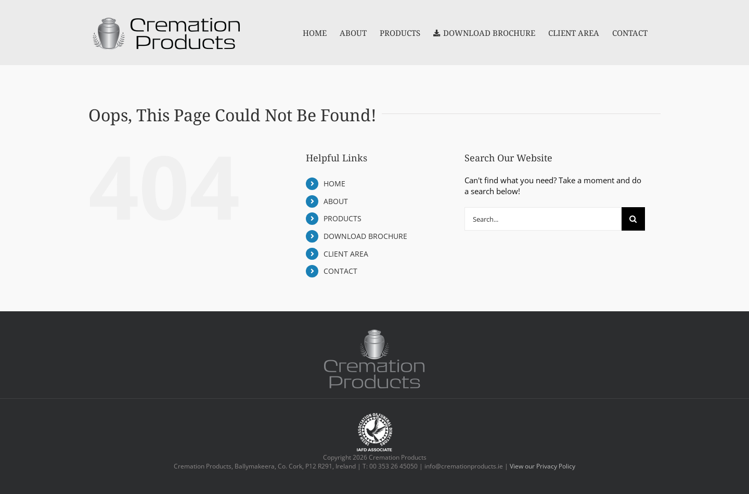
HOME (334, 183)
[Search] (633, 219)
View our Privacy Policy (542, 466)
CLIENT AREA (346, 254)
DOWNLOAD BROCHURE (365, 236)
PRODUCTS (342, 218)
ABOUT (336, 201)
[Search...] (543, 219)
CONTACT (340, 271)
